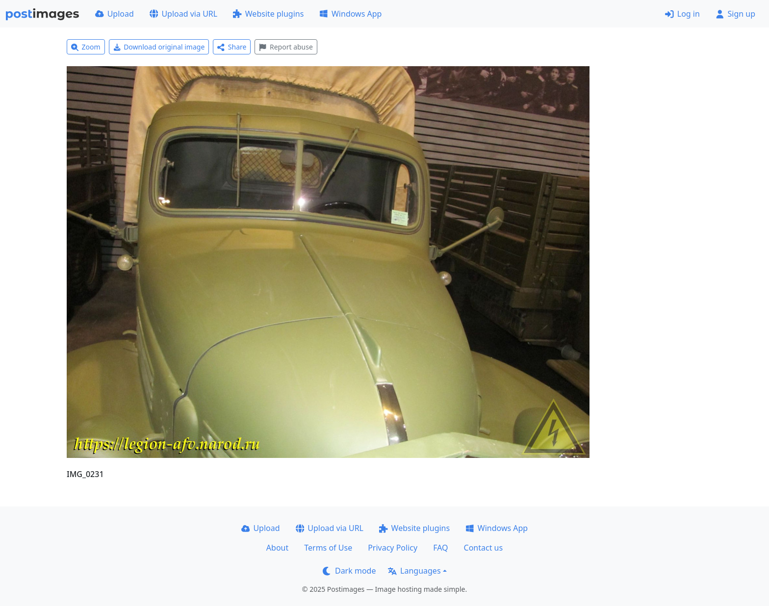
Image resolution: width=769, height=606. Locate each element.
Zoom (86, 46)
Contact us (483, 547)
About (277, 547)
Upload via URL (183, 13)
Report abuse (285, 46)
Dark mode (349, 570)
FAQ (440, 547)
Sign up (735, 13)
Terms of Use (328, 547)
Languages (414, 570)
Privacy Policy (392, 547)
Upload (114, 13)
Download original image (159, 46)
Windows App (350, 13)
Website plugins (268, 13)
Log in (682, 13)
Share (231, 46)
